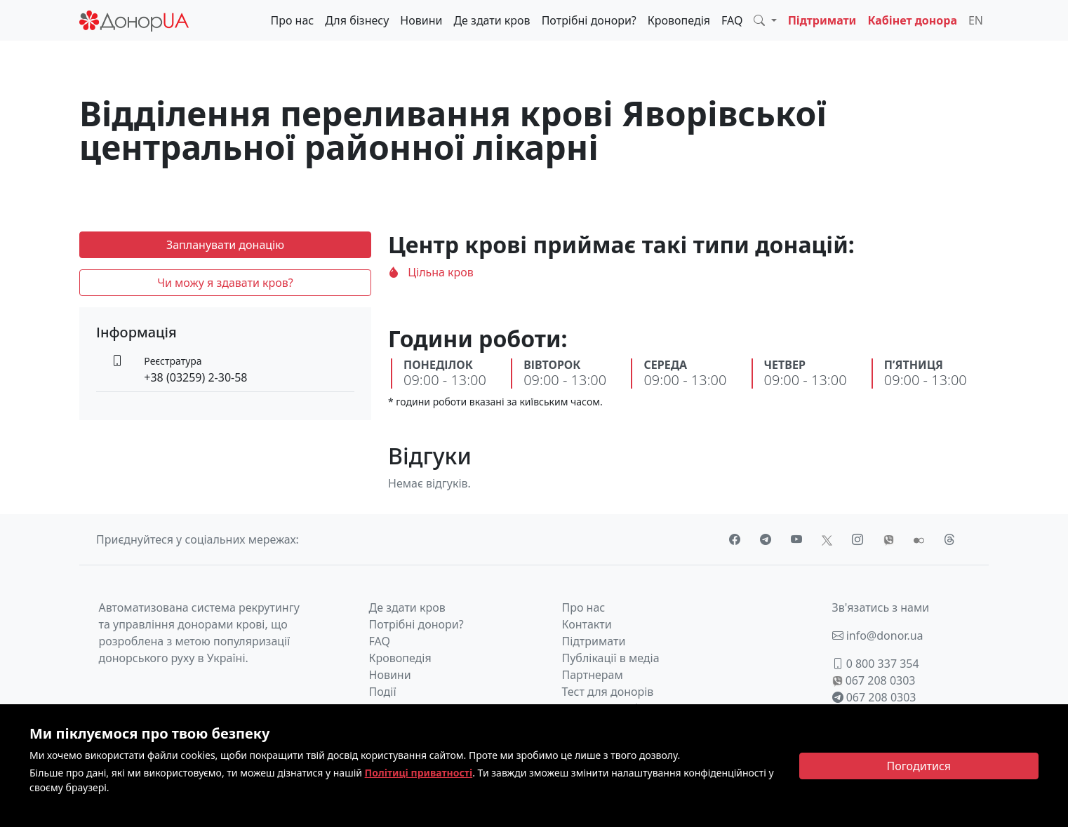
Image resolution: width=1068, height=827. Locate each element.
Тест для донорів (608, 691)
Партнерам (592, 675)
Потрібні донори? (589, 20)
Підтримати (822, 20)
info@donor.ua (877, 635)
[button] (765, 20)
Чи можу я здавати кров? (225, 282)
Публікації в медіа (611, 658)
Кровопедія (679, 20)
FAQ (731, 20)
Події (382, 691)
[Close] (919, 766)
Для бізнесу (357, 20)
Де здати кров (491, 20)
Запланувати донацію (225, 245)
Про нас (292, 20)
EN (975, 20)
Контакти (587, 624)
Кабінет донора (912, 20)
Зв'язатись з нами (881, 607)
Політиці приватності (419, 772)
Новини (421, 20)
